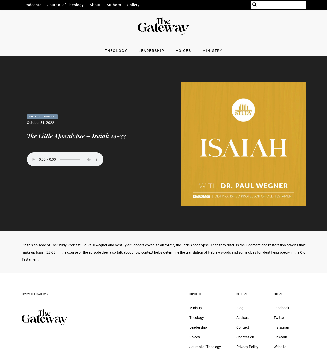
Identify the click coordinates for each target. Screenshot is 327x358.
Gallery (133, 5)
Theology (116, 51)
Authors (114, 5)
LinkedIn (280, 337)
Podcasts (32, 5)
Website (280, 347)
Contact (242, 327)
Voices (183, 51)
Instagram (282, 327)
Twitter (279, 318)
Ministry (212, 51)
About (95, 5)
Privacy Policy (247, 347)
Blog (239, 308)
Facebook (281, 308)
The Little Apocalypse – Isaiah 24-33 (76, 136)
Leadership (151, 51)
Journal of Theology (65, 5)
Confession (245, 337)
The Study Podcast (42, 116)
